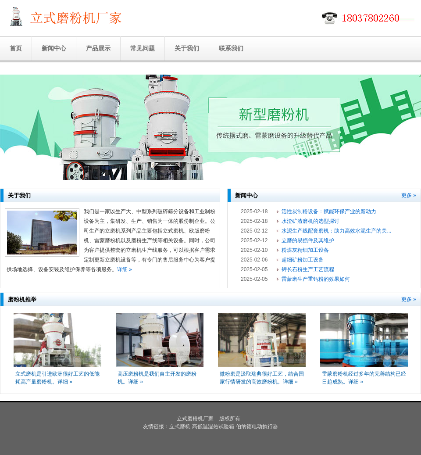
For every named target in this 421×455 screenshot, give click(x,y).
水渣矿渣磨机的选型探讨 (310, 221)
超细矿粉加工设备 (303, 260)
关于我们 (187, 48)
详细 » (124, 269)
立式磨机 (179, 426)
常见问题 (142, 48)
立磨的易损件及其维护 (308, 240)
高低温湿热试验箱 (213, 426)
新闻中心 (54, 48)
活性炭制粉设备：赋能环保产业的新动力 (329, 211)
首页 (16, 48)
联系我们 (231, 48)
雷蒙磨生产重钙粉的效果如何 (316, 279)
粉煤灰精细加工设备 (305, 250)
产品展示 (98, 48)
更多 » (408, 195)
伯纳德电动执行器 (257, 426)
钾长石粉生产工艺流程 (308, 269)
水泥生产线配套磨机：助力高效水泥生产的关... (336, 231)
